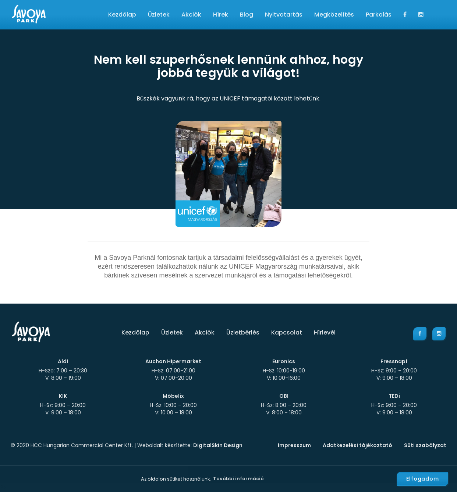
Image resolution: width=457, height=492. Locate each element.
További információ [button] (238, 478)
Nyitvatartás (283, 14)
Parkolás (379, 14)
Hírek (220, 14)
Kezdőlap (122, 14)
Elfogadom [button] (422, 478)
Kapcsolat (286, 332)
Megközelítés (334, 14)
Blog (246, 14)
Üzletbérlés (242, 332)
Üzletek (159, 14)
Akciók (191, 14)
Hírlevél (325, 332)
